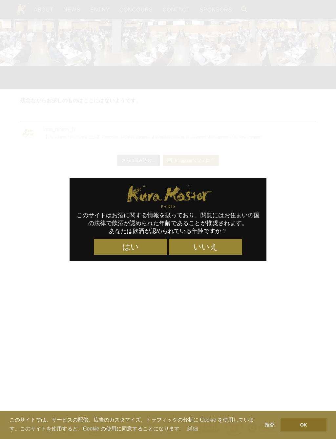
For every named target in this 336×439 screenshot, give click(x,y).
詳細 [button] (192, 428)
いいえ (205, 247)
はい (130, 247)
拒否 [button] (269, 424)
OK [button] (303, 424)
